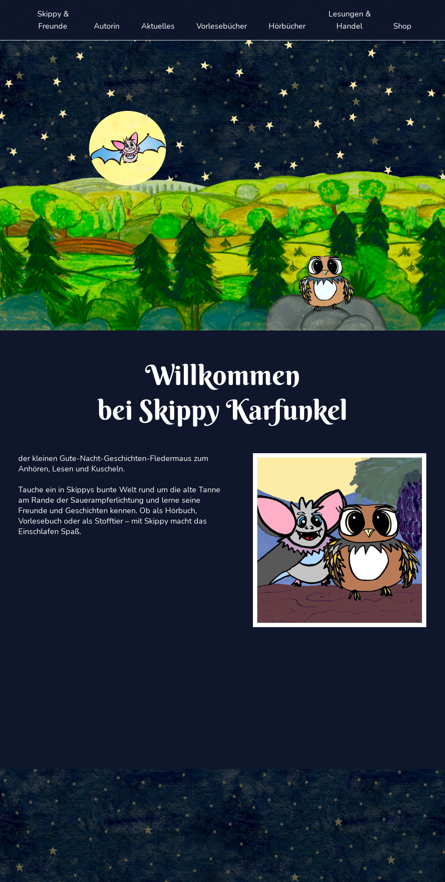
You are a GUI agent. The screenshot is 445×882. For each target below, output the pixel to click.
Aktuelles (158, 26)
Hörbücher (287, 26)
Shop (402, 26)
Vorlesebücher (221, 26)
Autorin (107, 26)
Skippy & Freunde (53, 20)
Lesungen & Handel (350, 20)
